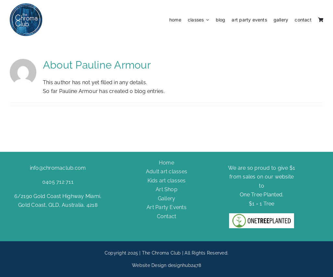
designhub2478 (184, 265)
